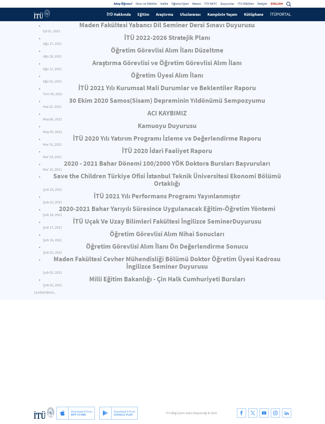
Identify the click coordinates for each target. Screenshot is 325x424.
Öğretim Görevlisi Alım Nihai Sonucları (167, 233)
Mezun (196, 4)
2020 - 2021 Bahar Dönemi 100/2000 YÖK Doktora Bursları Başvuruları (167, 163)
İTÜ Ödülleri (246, 4)
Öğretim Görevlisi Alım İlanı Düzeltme (167, 50)
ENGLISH (277, 4)
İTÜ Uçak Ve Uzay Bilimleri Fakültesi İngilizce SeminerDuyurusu (167, 221)
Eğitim (143, 14)
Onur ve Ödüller (146, 4)
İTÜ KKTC (210, 4)
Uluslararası (190, 14)
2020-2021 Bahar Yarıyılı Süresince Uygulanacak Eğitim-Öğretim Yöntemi (167, 208)
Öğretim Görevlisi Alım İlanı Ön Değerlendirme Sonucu (167, 246)
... (55, 292)
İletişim (262, 4)
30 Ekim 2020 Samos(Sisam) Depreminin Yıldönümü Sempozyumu (167, 100)
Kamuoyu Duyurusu (167, 125)
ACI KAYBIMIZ (167, 113)
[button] (288, 4)
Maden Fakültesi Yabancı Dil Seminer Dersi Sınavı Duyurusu (167, 25)
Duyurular (227, 4)
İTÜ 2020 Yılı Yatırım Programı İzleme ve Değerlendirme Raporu (167, 138)
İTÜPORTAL (280, 14)
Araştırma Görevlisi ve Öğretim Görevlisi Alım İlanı (167, 62)
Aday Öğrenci (123, 4)
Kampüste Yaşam (222, 14)
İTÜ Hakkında (119, 14)
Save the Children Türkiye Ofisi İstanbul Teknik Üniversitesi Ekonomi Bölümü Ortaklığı (167, 180)
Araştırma (164, 14)
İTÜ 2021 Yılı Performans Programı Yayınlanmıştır (167, 196)
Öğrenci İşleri (180, 4)
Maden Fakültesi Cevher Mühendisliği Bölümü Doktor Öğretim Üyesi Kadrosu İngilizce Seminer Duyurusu (167, 262)
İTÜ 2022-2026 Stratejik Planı (167, 37)
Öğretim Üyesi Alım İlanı (167, 75)
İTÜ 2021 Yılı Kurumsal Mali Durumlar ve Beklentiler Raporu (167, 87)
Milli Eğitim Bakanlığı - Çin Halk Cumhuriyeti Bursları (167, 279)
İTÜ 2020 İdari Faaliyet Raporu (167, 150)
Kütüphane (253, 14)
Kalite (164, 4)
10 (52, 292)
